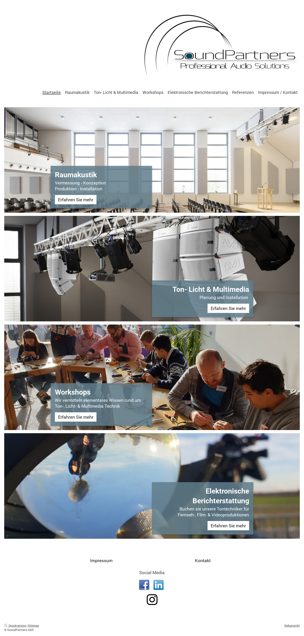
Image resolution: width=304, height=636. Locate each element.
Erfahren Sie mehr (75, 200)
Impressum (101, 560)
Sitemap (33, 626)
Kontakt (203, 560)
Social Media (152, 572)
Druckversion (15, 626)
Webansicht (292, 626)
